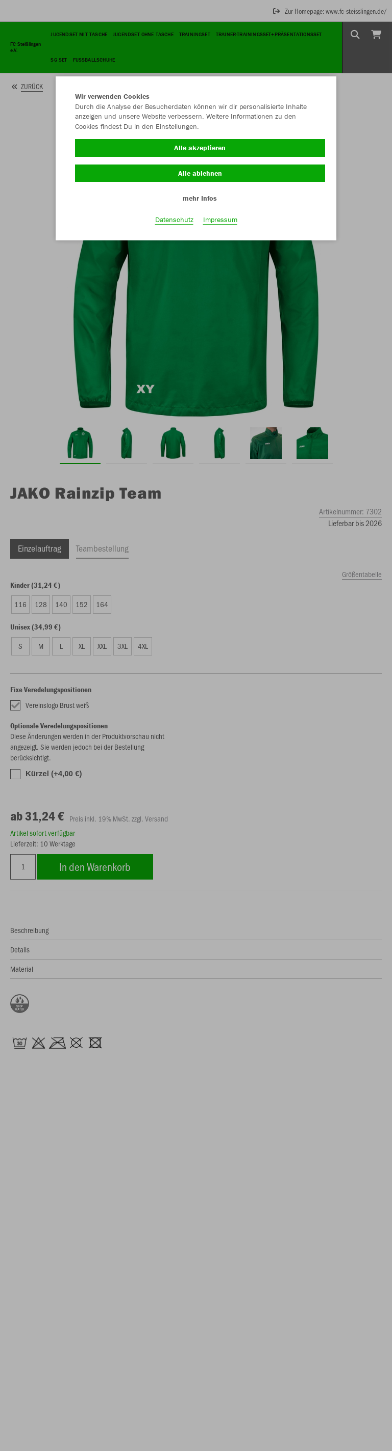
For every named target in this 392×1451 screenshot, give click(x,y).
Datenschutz (174, 219)
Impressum (220, 219)
